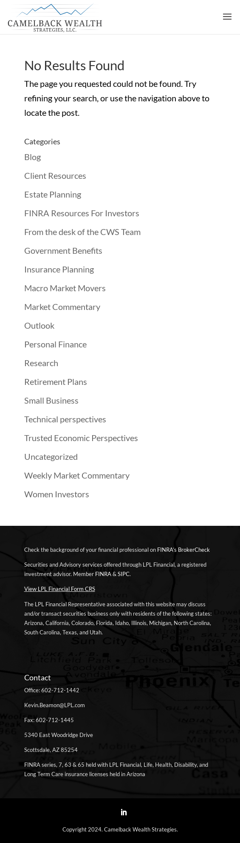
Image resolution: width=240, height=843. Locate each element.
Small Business (51, 400)
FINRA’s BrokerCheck (183, 549)
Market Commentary (62, 306)
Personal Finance (55, 344)
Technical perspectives (65, 419)
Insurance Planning (59, 269)
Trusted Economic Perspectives (81, 438)
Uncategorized (51, 456)
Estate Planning (52, 194)
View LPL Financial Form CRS (59, 588)
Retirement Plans (55, 381)
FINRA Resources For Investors (81, 213)
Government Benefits (63, 250)
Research (41, 363)
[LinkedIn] (123, 813)
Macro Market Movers (65, 288)
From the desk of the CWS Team (82, 232)
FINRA (103, 574)
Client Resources (55, 175)
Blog (32, 157)
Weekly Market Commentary (77, 475)
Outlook (39, 325)
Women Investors (56, 494)
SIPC (124, 574)
